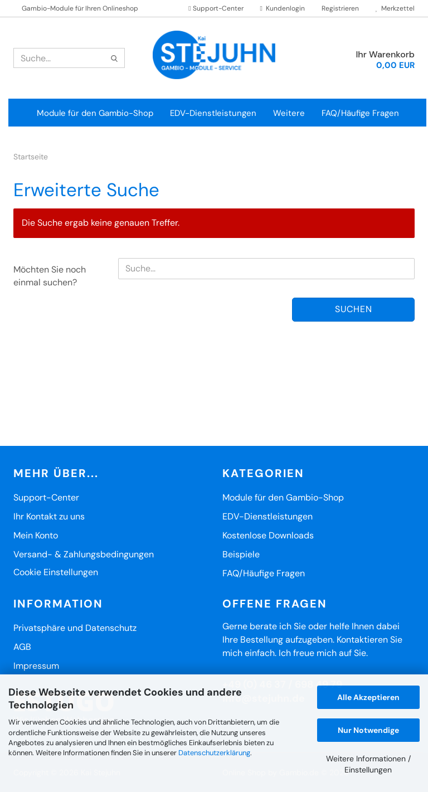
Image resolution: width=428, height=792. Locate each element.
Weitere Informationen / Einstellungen (368, 764)
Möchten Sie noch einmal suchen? (49, 276)
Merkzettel (395, 8)
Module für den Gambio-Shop (95, 113)
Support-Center (215, 8)
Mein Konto (35, 535)
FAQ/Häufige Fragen (360, 113)
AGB (22, 647)
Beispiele (241, 554)
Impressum (36, 666)
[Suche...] (114, 58)
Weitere (289, 113)
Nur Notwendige (368, 730)
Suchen (353, 309)
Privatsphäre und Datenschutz (75, 628)
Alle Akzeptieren (368, 697)
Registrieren (340, 8)
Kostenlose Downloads (268, 535)
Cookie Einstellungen (55, 572)
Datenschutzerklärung (214, 752)
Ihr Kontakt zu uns (49, 516)
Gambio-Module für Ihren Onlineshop (80, 8)
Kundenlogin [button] (282, 8)
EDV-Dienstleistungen (213, 113)
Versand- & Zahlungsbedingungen (83, 554)
